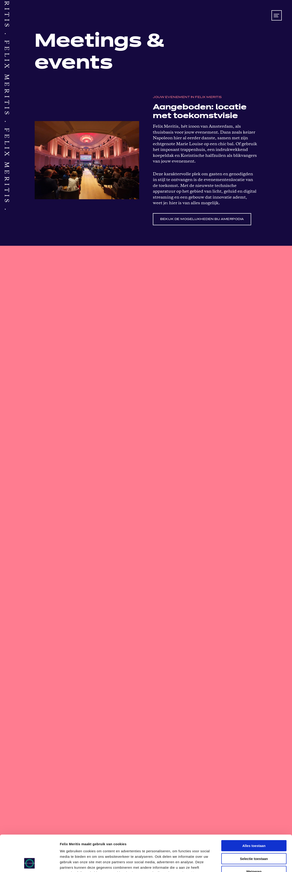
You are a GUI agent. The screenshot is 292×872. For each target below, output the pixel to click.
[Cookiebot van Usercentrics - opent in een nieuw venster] (30, 863)
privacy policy (114, 844)
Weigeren (253, 837)
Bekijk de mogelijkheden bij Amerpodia (202, 219)
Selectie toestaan (254, 825)
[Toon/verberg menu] (276, 15)
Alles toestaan (254, 812)
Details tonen (246, 863)
